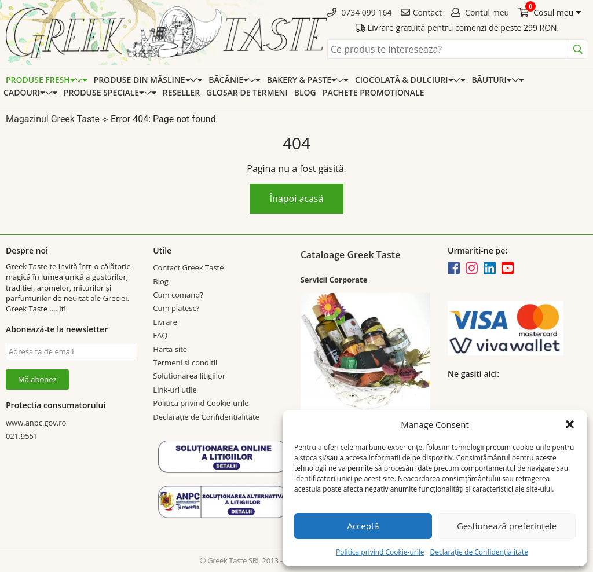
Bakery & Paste (301, 79)
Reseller (181, 92)
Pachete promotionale (373, 92)
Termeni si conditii (185, 362)
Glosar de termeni (247, 92)
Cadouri (24, 92)
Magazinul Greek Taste (53, 118)
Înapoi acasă (297, 198)
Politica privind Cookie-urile (380, 552)
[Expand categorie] (81, 79)
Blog (305, 92)
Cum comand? (178, 294)
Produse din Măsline (142, 79)
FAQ (160, 335)
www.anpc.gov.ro (36, 422)
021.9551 (22, 436)
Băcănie (228, 79)
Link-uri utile (174, 389)
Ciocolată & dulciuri (404, 79)
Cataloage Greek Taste (351, 254)
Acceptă (363, 525)
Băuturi (491, 79)
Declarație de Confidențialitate (479, 552)
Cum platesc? (176, 308)
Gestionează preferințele (507, 525)
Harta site (170, 349)
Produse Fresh (40, 79)
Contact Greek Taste (188, 267)
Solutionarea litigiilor (189, 376)
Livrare (165, 322)
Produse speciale (104, 92)
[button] (570, 424)
